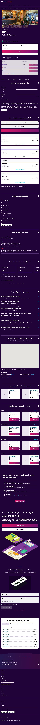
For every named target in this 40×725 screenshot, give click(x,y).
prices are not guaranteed (26, 660)
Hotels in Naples (6, 645)
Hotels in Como (6, 648)
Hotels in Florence (6, 636)
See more (36, 428)
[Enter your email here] (21, 605)
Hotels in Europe (9, 8)
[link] (14, 423)
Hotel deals (3, 8)
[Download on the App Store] (11, 716)
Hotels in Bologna (6, 650)
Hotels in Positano (6, 640)
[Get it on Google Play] (4, 716)
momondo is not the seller (20, 664)
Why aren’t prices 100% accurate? (20, 668)
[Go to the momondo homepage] (8, 1)
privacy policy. (22, 613)
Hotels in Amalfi (5, 635)
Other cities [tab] (5, 627)
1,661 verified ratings (13, 41)
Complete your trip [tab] (29, 627)
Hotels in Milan (29, 8)
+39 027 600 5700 (6, 39)
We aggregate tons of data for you (20, 666)
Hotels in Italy (16, 8)
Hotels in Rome (5, 633)
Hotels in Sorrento (6, 643)
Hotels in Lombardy (23, 8)
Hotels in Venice (6, 638)
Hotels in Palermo (6, 646)
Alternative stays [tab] (13, 627)
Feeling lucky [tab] (21, 627)
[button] (2, 2)
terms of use (16, 613)
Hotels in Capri (5, 641)
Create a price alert (17, 499)
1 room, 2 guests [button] (6, 48)
